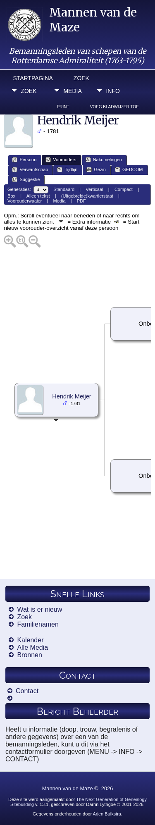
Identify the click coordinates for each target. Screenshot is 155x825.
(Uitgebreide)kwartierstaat (87, 195)
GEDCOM (129, 170)
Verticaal (94, 189)
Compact (123, 189)
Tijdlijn (67, 170)
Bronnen (29, 654)
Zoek (81, 78)
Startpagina (32, 78)
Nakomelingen (104, 160)
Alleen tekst (38, 195)
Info (112, 91)
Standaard (63, 189)
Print (63, 107)
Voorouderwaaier (24, 200)
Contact (27, 690)
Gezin (96, 170)
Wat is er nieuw (39, 609)
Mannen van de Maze (67, 788)
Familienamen (37, 624)
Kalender (30, 640)
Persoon (24, 160)
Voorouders (60, 160)
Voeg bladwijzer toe (114, 107)
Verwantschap (30, 170)
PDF (81, 200)
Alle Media (32, 647)
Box (11, 195)
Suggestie (26, 179)
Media (72, 91)
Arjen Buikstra (107, 813)
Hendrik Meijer (71, 396)
